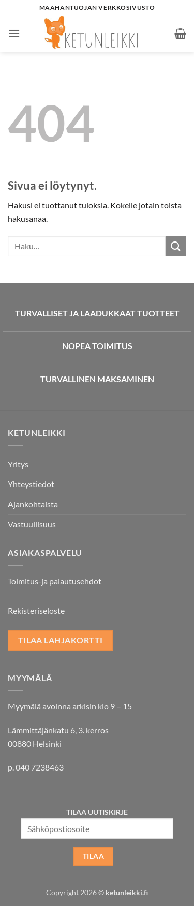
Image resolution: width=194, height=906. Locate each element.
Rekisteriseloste (36, 610)
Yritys (18, 464)
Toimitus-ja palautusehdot (54, 581)
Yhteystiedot (31, 484)
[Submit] (176, 246)
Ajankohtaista (33, 504)
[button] (14, 33)
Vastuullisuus (32, 524)
